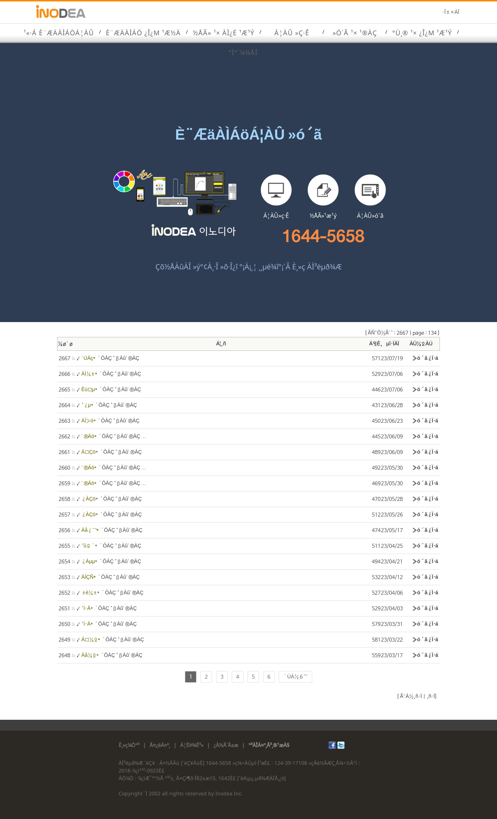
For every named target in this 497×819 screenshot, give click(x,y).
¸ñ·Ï (430, 696)
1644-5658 (323, 236)
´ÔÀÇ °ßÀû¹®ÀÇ (110, 358)
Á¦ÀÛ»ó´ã (370, 216)
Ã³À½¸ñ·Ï (410, 696)
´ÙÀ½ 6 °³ (295, 677)
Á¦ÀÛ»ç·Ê (276, 216)
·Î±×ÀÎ (450, 12)
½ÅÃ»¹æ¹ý (323, 216)
